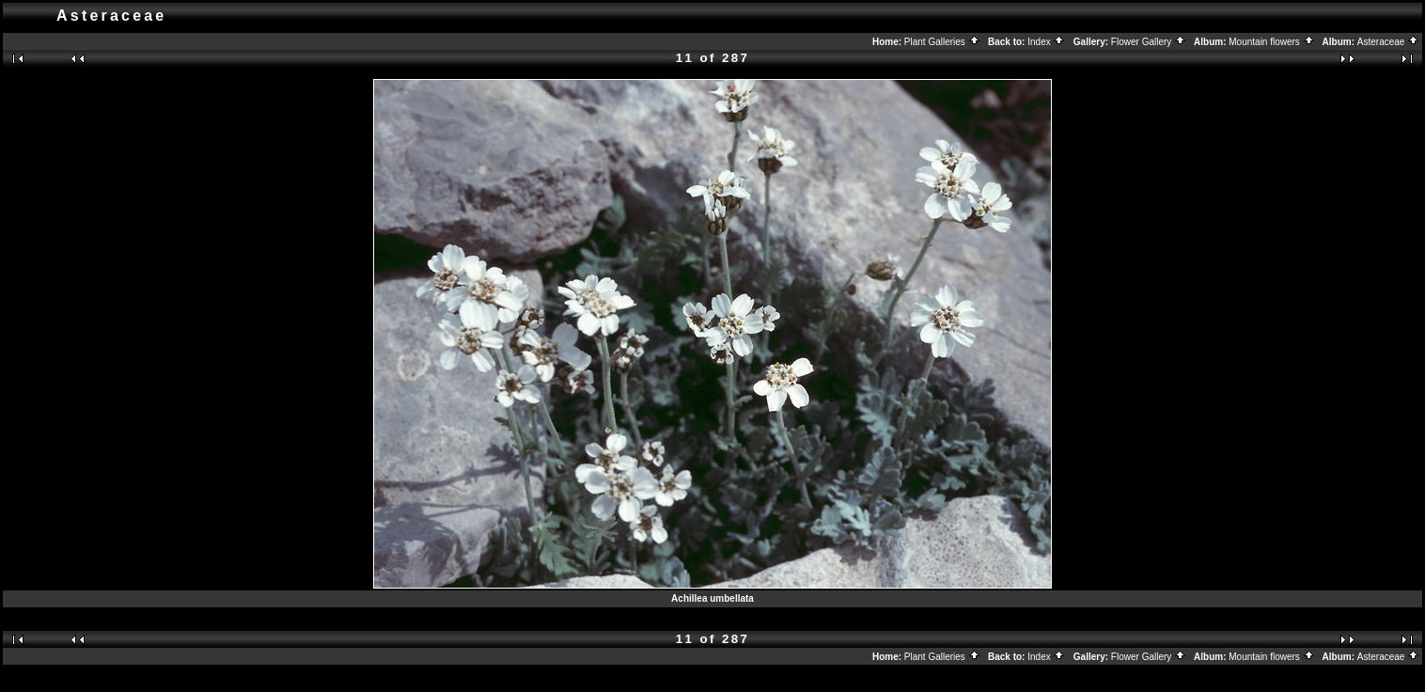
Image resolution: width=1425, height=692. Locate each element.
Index (1046, 42)
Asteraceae (1388, 42)
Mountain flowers (1271, 42)
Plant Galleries (942, 42)
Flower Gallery (1148, 42)
